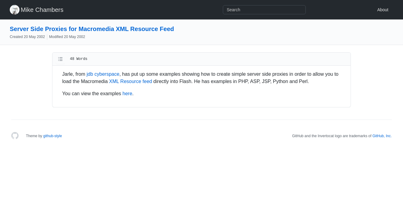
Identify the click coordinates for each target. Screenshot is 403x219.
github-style (52, 136)
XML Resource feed (130, 81)
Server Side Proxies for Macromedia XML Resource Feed (92, 29)
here (127, 93)
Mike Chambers (42, 9)
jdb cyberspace (103, 74)
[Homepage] (15, 136)
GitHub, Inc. (382, 136)
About (382, 9)
